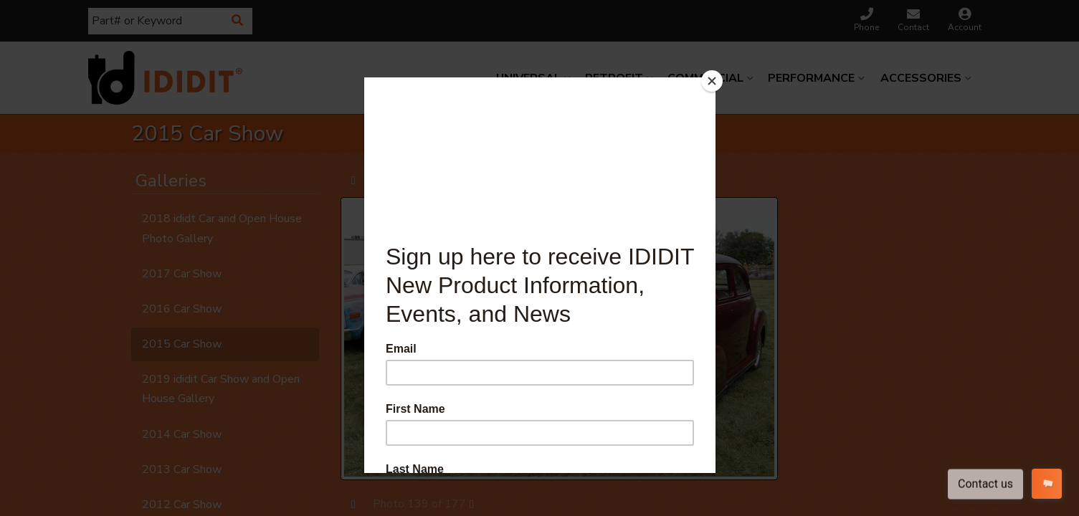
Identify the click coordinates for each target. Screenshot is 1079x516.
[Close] (712, 81)
